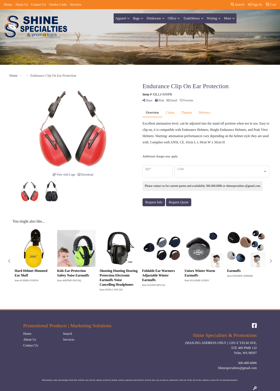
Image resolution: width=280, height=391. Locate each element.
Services (75, 4)
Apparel (120, 18)
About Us (21, 4)
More (227, 18)
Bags (136, 18)
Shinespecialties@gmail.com (237, 368)
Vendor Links (58, 4)
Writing (212, 18)
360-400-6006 (247, 363)
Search (237, 4)
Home (8, 4)
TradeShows (191, 18)
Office (172, 18)
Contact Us (38, 4)
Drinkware (153, 18)
